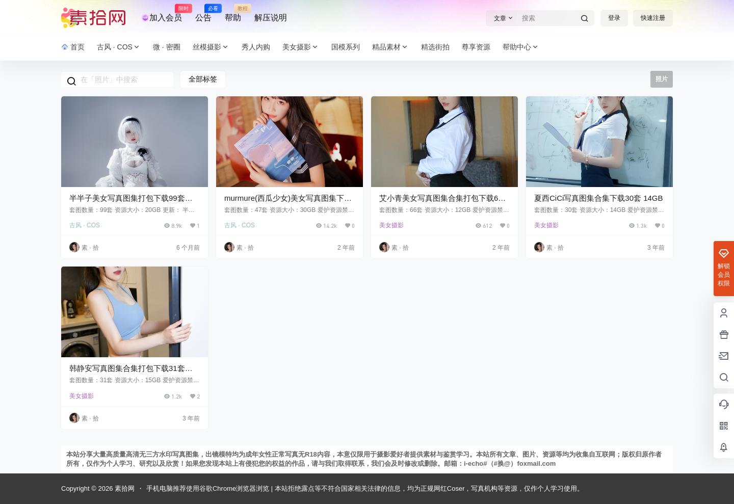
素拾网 (124, 488)
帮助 (233, 13)
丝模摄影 (211, 47)
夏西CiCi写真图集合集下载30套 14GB (598, 198)
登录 (614, 17)
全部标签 (203, 79)
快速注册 (653, 17)
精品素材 (390, 47)
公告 (203, 13)
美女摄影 (300, 47)
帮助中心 (521, 47)
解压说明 (270, 17)
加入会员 (161, 13)
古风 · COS (119, 47)
